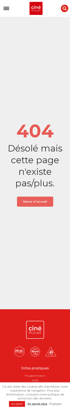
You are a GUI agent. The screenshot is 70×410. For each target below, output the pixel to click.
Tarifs (35, 380)
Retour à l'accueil (35, 201)
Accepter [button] (17, 403)
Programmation (35, 375)
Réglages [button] (55, 404)
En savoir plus (37, 404)
